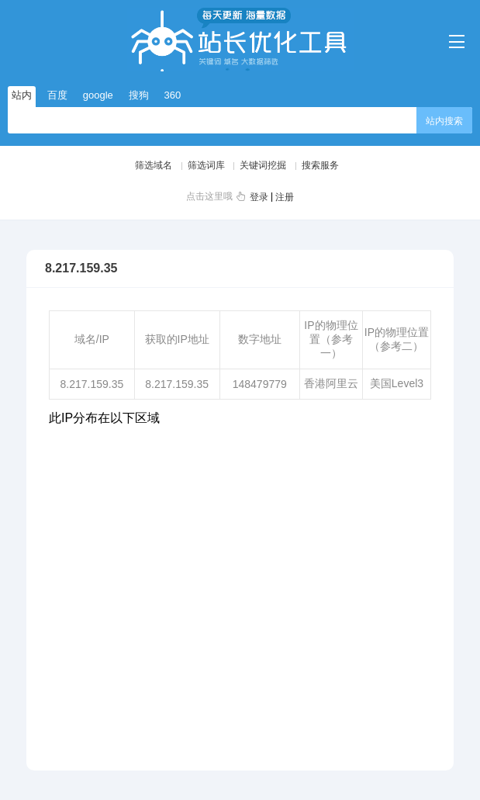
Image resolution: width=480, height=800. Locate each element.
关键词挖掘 (263, 165)
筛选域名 (153, 165)
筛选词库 (206, 165)
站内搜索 (444, 121)
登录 (259, 197)
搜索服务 (320, 165)
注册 (284, 197)
